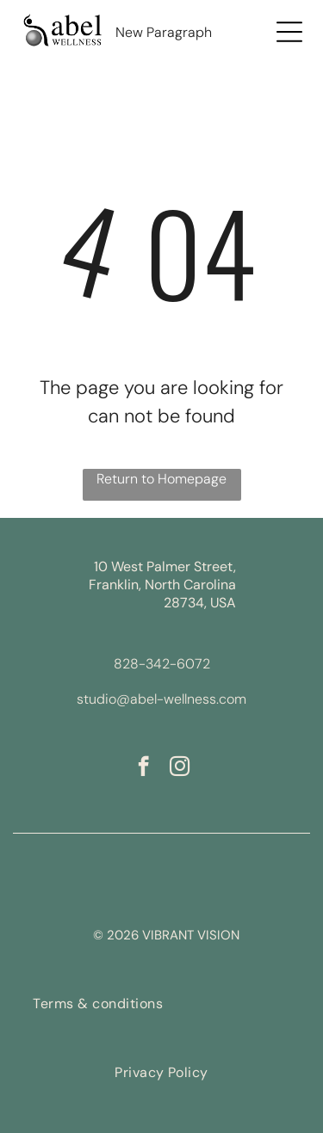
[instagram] (180, 768)
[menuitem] (98, 1003)
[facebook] (143, 768)
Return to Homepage (161, 479)
